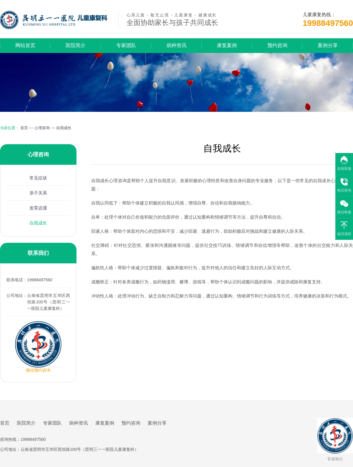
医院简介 (76, 45)
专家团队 (126, 45)
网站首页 (25, 45)
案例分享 (328, 45)
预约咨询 (277, 45)
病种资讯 (176, 45)
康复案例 (227, 45)
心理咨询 (42, 128)
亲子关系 (38, 192)
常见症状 (38, 177)
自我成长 (63, 128)
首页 (24, 128)
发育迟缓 (38, 207)
